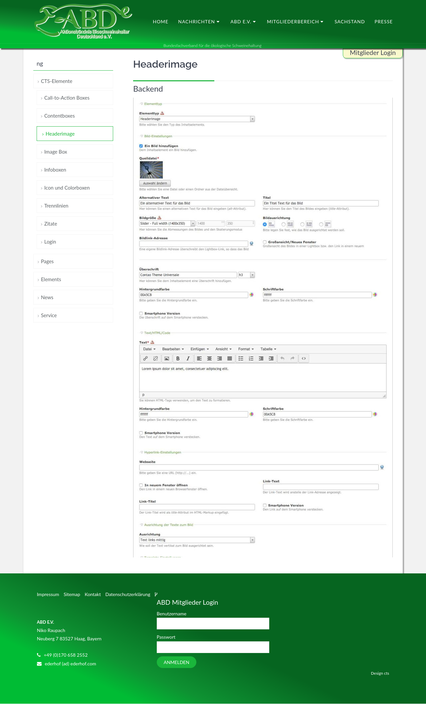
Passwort (166, 637)
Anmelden (176, 662)
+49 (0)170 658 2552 (66, 655)
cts (386, 673)
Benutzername (171, 614)
